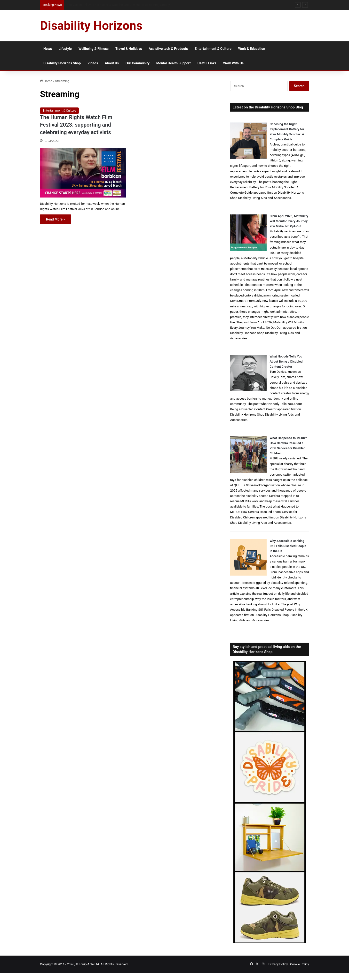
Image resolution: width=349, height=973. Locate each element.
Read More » (55, 219)
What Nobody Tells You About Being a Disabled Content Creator (286, 361)
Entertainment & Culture (213, 49)
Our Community (138, 63)
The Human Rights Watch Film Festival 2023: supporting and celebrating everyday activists (76, 124)
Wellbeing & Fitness (94, 49)
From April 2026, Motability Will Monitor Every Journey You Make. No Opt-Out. (289, 221)
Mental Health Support (173, 63)
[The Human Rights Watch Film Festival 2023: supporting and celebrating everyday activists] (83, 173)
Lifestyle (65, 49)
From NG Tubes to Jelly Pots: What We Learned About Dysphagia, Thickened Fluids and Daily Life (130, 5)
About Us (112, 63)
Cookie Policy (299, 964)
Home (46, 81)
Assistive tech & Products (168, 49)
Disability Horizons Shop (62, 63)
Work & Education (251, 49)
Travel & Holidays (128, 49)
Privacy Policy (278, 964)
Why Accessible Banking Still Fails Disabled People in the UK (288, 546)
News (47, 49)
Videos (92, 63)
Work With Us (233, 63)
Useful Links (207, 63)
